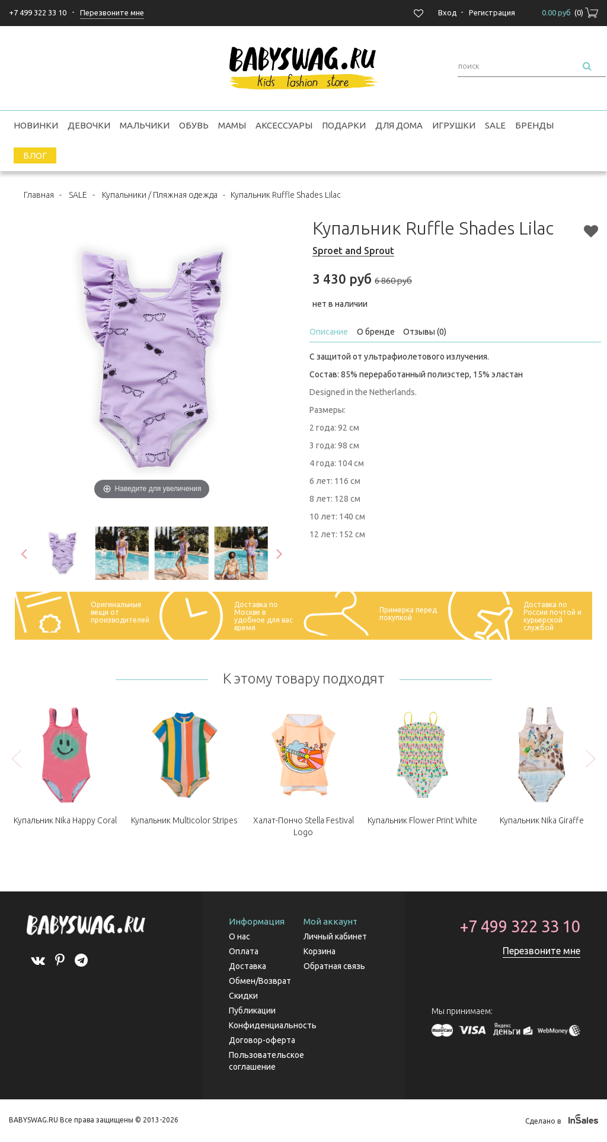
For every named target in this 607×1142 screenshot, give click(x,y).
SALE (495, 125)
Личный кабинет (335, 936)
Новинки (36, 125)
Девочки (89, 125)
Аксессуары (283, 125)
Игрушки (453, 125)
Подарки (344, 125)
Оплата (243, 951)
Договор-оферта (262, 1040)
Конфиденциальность (273, 1025)
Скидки (243, 995)
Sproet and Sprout (353, 250)
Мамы (232, 125)
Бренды (534, 125)
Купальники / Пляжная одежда (160, 195)
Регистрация (492, 12)
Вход (447, 12)
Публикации (252, 1010)
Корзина (320, 951)
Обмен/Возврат (260, 981)
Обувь (194, 125)
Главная (39, 195)
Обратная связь (334, 966)
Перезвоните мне (541, 950)
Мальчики (145, 125)
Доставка (247, 966)
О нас (239, 936)
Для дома (399, 125)
